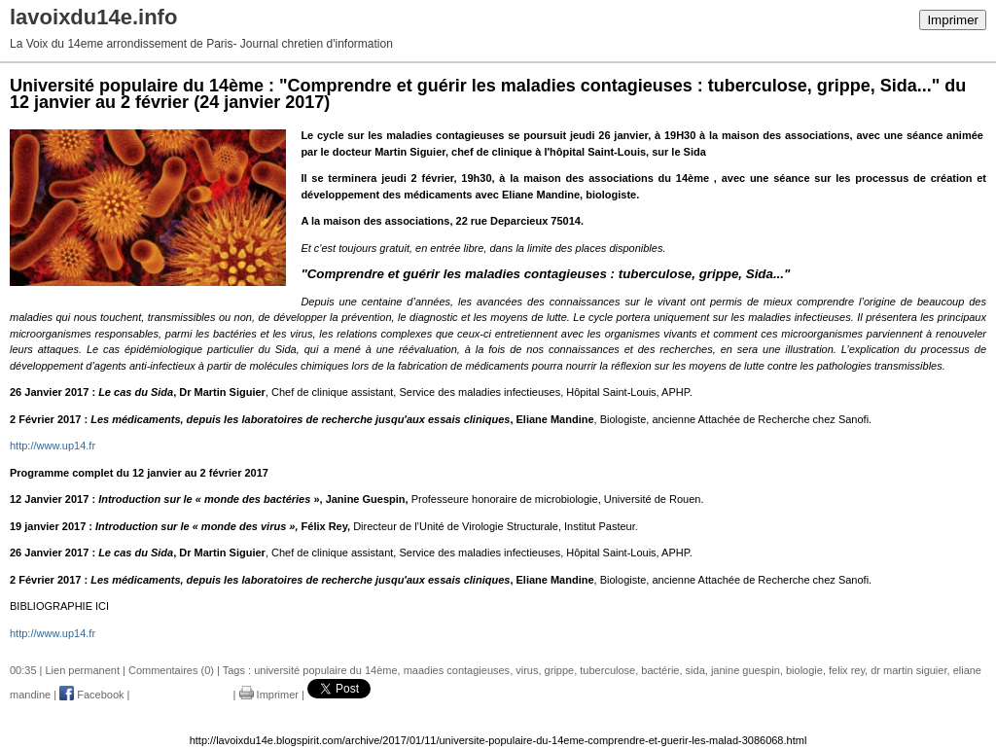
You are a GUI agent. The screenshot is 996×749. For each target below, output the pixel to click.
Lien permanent (83, 670)
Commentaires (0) (171, 670)
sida (695, 670)
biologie (804, 670)
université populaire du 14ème (325, 670)
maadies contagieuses (457, 670)
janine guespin (745, 670)
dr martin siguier (908, 670)
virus (527, 670)
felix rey (847, 670)
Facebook (91, 694)
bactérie (660, 670)
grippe (560, 670)
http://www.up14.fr (52, 445)
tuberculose (607, 670)
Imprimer (952, 20)
